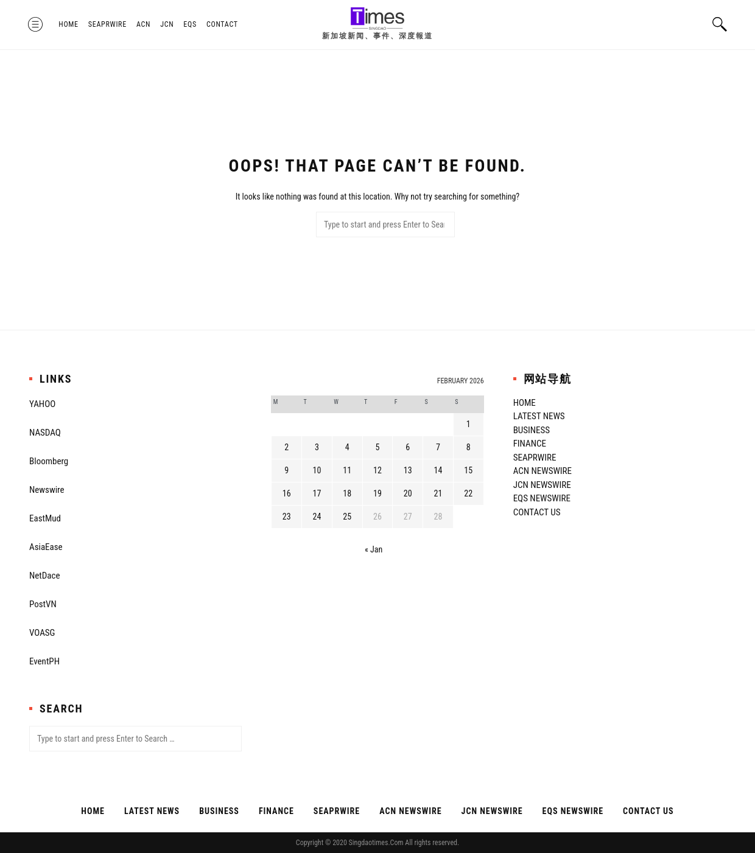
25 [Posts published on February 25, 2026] (347, 516)
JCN (168, 24)
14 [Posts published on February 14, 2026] (438, 470)
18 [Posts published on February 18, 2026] (347, 493)
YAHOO (42, 404)
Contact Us (537, 512)
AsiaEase (46, 546)
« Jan (373, 549)
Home (70, 24)
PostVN (43, 604)
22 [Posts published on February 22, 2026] (468, 493)
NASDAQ (45, 432)
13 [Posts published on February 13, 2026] (408, 470)
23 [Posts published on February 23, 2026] (287, 516)
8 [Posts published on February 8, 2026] (468, 447)
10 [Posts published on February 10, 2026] (317, 470)
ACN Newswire (542, 470)
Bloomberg (48, 461)
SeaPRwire (109, 24)
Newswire (47, 489)
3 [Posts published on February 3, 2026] (317, 447)
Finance (529, 443)
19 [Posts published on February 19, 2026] (377, 493)
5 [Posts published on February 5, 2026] (377, 447)
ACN (145, 24)
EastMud (45, 518)
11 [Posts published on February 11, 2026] (347, 470)
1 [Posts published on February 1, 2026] (468, 424)
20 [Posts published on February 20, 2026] (408, 493)
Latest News (539, 416)
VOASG (42, 632)
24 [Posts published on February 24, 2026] (317, 516)
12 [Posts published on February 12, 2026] (377, 470)
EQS (191, 24)
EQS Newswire (542, 498)
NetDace (44, 575)
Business (531, 430)
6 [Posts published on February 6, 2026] (408, 447)
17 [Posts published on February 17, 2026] (317, 493)
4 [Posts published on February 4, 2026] (347, 447)
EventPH (44, 661)
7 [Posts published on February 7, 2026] (438, 447)
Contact (223, 24)
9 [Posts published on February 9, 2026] (286, 470)
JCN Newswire (542, 484)
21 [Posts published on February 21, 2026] (438, 493)
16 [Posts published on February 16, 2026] (287, 493)
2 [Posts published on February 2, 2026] (286, 447)
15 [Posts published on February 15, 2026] (468, 470)
